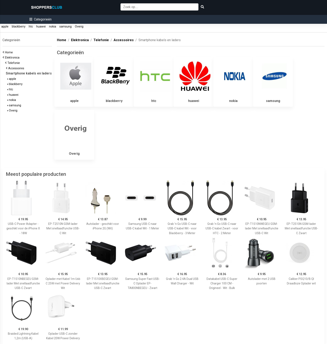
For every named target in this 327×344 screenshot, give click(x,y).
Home (9, 52)
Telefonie (14, 63)
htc (31, 26)
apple (5, 26)
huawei (41, 26)
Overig (79, 26)
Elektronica (13, 57)
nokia (52, 26)
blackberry (19, 26)
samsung (65, 26)
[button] (40, 19)
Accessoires (16, 68)
